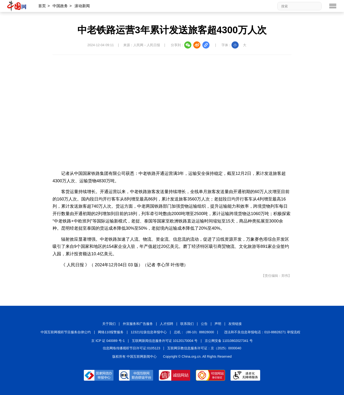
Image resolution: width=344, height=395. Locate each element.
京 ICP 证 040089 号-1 (108, 341)
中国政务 (60, 6)
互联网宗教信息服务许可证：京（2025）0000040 (204, 348)
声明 (218, 324)
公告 (204, 324)
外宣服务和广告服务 (138, 324)
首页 (42, 6)
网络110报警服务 (111, 332)
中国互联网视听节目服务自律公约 (66, 332)
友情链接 (235, 324)
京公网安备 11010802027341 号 (229, 341)
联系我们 (187, 324)
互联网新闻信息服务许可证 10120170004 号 (165, 341)
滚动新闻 (82, 6)
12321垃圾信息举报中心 (149, 332)
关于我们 (109, 324)
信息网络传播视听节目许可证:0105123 (131, 348)
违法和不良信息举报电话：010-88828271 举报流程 (262, 332)
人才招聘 (166, 324)
